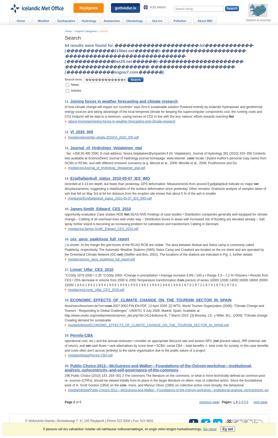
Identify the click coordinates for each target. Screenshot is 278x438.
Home (68, 31)
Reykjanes (88, 8)
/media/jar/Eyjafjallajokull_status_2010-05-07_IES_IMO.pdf (110, 198)
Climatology (134, 20)
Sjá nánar (210, 429)
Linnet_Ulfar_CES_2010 (92, 269)
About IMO (205, 20)
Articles (76, 91)
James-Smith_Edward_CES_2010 (100, 209)
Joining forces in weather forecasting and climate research (124, 101)
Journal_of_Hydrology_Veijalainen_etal (106, 148)
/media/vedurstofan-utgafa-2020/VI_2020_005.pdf (103, 137)
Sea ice (157, 20)
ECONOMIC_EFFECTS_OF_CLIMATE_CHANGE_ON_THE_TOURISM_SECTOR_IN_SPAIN (150, 300)
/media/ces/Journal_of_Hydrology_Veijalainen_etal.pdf (106, 168)
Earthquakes (66, 20)
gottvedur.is (125, 8)
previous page (209, 402)
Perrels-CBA (81, 335)
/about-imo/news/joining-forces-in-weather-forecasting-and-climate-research (121, 121)
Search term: (74, 79)
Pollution (179, 20)
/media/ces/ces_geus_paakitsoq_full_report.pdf (101, 259)
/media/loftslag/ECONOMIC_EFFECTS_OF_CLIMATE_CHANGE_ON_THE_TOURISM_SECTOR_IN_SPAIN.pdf (148, 325)
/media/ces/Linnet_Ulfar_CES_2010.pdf (96, 290)
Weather (43, 20)
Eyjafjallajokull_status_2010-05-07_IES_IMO (110, 178)
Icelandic (158, 7)
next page (260, 402)
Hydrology (89, 20)
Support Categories (86, 31)
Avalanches (112, 20)
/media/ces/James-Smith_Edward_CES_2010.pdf (103, 229)
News (75, 84)
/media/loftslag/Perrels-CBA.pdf (90, 355)
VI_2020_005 (81, 132)
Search (104, 31)
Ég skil (227, 429)
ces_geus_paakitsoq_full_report (99, 239)
